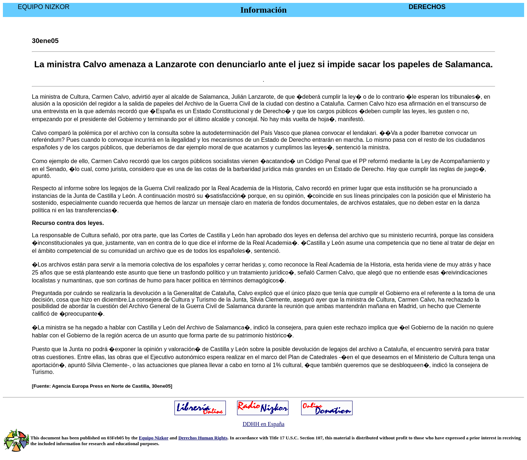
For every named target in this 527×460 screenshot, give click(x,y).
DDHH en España (263, 424)
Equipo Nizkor (153, 437)
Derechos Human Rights (203, 437)
